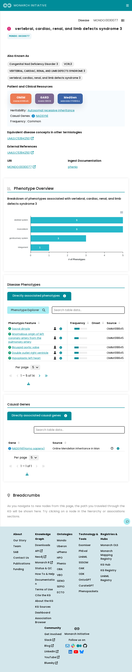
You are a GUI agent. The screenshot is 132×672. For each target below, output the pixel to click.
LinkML (83, 557)
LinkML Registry (106, 578)
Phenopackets (88, 591)
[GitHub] (85, 645)
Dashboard (42, 612)
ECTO (60, 592)
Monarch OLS (109, 545)
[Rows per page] (35, 367)
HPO (60, 558)
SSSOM (83, 562)
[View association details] (60, 329)
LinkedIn (51, 651)
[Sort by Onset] (102, 323)
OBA (60, 569)
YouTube (51, 657)
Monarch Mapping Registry (107, 555)
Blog (49, 646)
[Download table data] (28, 384)
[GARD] (44, 99)
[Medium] (79, 645)
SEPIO (61, 586)
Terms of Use (44, 589)
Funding (18, 569)
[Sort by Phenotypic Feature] (38, 323)
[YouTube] (76, 651)
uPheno (62, 552)
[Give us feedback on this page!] (127, 521)
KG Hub (105, 564)
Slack (49, 640)
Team (17, 546)
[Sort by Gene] (18, 442)
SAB (15, 552)
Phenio (61, 563)
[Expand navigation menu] (127, 5)
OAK (81, 568)
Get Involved (52, 634)
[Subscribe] (67, 645)
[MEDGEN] (70, 99)
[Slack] (73, 645)
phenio (73, 167)
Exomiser (85, 545)
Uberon (62, 546)
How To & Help (45, 574)
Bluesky (51, 663)
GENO (61, 581)
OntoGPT (85, 580)
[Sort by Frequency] (87, 323)
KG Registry (108, 570)
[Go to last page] (45, 376)
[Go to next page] (39, 376)
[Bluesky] (82, 651)
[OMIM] (20, 99)
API (39, 551)
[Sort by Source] (119, 323)
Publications (21, 563)
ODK (81, 574)
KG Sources (43, 607)
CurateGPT (86, 585)
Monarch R (44, 562)
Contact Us (21, 558)
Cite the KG (43, 595)
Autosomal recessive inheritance (51, 110)
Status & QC (43, 568)
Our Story (19, 540)
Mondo (61, 540)
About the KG (44, 601)
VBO (60, 575)
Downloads (42, 545)
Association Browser (43, 620)
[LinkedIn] (70, 651)
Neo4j (40, 557)
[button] (79, 329)
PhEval (83, 551)
